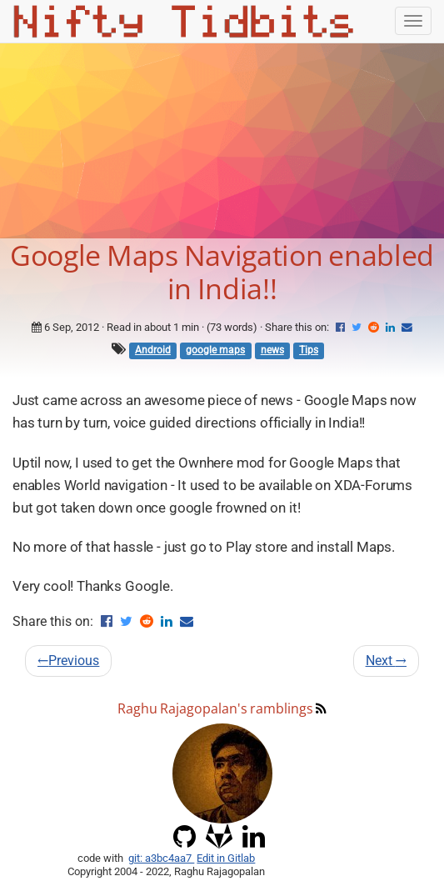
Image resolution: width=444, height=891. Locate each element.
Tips (308, 350)
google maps (215, 350)
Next (386, 660)
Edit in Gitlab (226, 858)
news (272, 350)
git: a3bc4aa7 (161, 858)
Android (153, 350)
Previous (68, 660)
